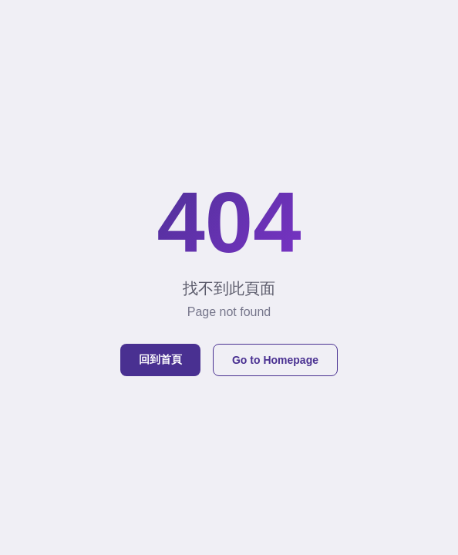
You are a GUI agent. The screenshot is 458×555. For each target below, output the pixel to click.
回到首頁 (160, 359)
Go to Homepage (275, 360)
